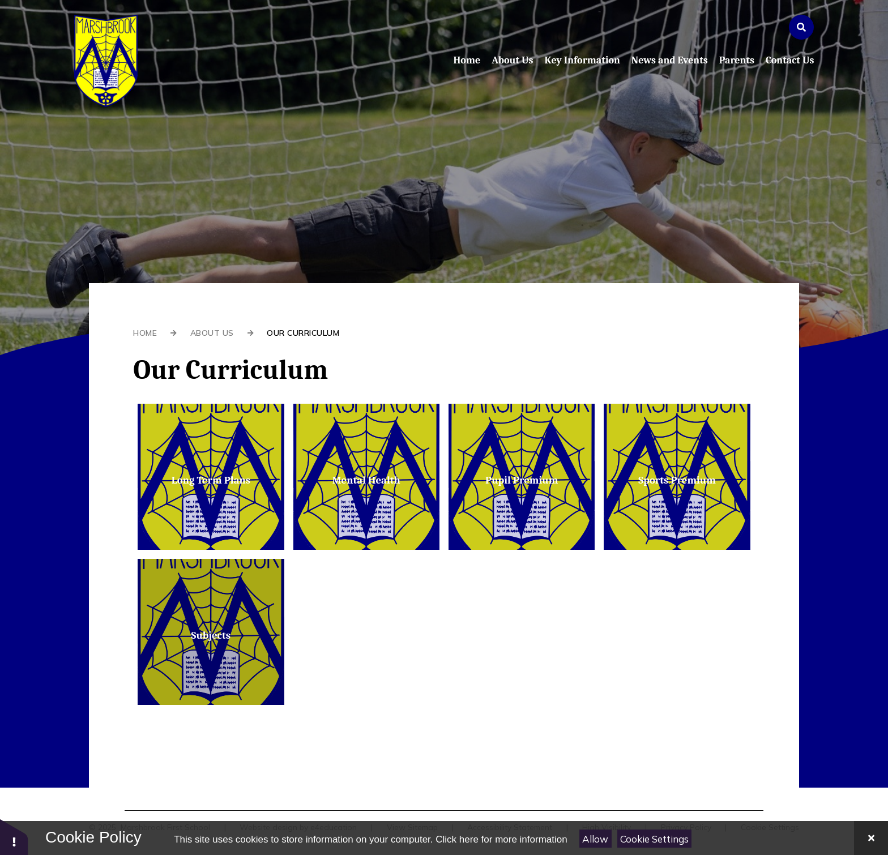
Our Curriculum (303, 333)
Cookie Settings (654, 839)
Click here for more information (501, 839)
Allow (595, 839)
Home (145, 333)
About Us (212, 333)
